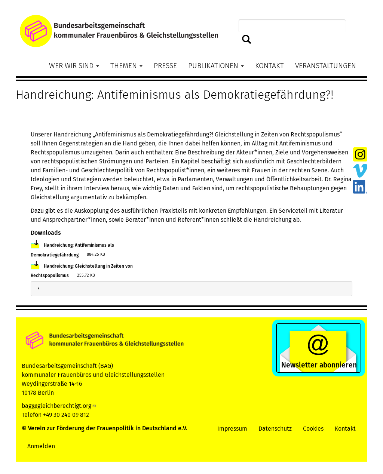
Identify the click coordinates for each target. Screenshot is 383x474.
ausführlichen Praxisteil (152, 210)
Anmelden (41, 446)
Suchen (246, 40)
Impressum (232, 428)
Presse (165, 65)
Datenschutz (275, 428)
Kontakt (269, 65)
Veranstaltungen (325, 65)
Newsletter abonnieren (319, 365)
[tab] (191, 288)
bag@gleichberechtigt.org (59, 405)
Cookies (313, 428)
